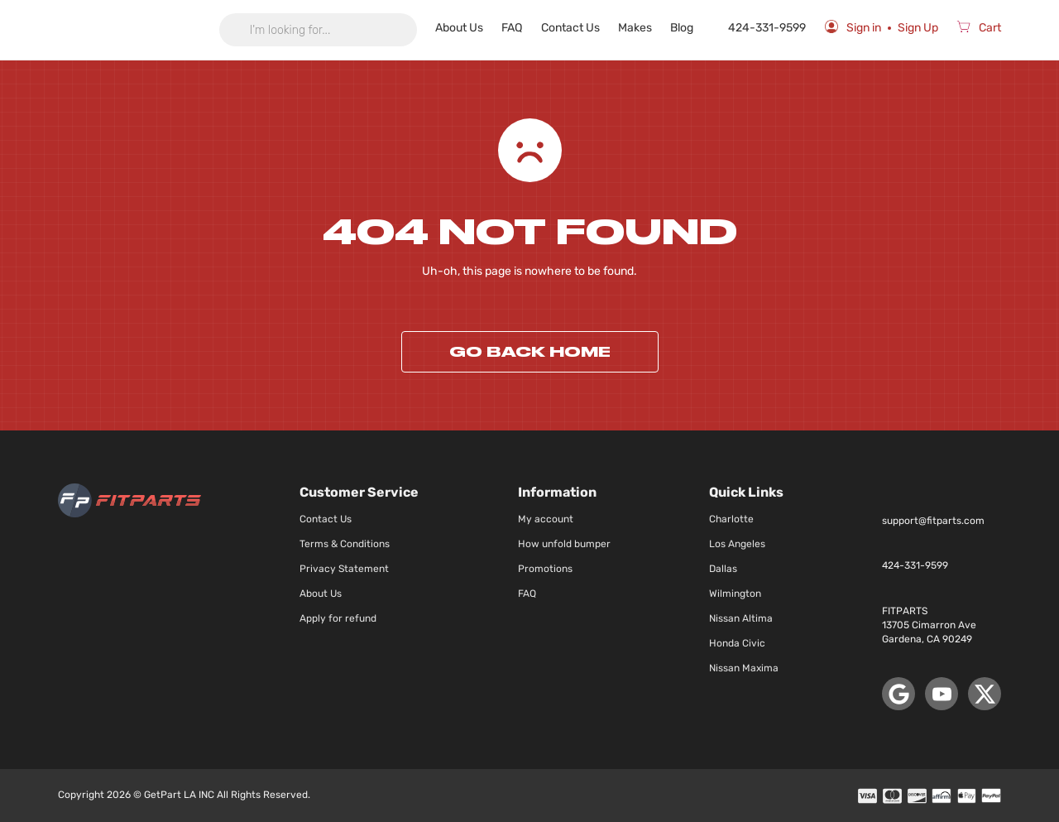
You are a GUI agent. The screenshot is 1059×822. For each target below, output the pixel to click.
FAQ (525, 28)
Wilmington (735, 593)
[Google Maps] (898, 693)
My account (545, 519)
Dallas (723, 568)
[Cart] (978, 30)
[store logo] (129, 29)
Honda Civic (737, 643)
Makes (643, 28)
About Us (474, 28)
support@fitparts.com (933, 520)
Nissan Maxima (744, 668)
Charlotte (731, 519)
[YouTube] (941, 693)
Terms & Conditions (344, 544)
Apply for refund (337, 618)
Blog (688, 28)
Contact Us (581, 28)
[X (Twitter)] (984, 693)
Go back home (530, 352)
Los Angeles (737, 544)
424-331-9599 (763, 27)
